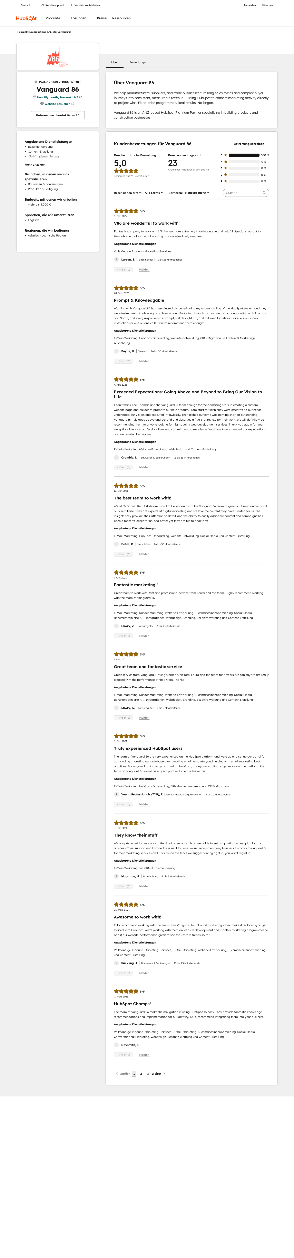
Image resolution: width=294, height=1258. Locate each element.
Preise (102, 18)
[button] (115, 62)
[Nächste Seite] (158, 1074)
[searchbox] (246, 193)
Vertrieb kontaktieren (85, 5)
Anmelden (250, 5)
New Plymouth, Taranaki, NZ (59, 97)
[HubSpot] (26, 18)
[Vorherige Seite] (123, 1074)
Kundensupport (52, 5)
